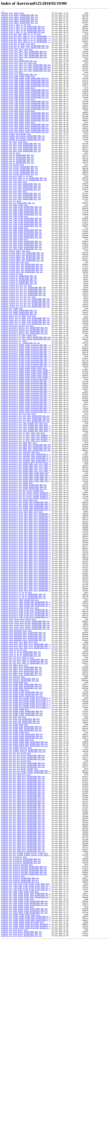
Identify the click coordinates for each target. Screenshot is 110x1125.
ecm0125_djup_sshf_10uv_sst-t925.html (19, 74)
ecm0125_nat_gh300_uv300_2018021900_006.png (22, 854)
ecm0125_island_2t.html (12, 327)
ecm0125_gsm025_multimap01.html (16, 159)
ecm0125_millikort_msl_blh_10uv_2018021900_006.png (25, 499)
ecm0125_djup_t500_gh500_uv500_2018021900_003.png (25, 108)
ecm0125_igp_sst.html (11, 239)
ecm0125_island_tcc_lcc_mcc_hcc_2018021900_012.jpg (25, 366)
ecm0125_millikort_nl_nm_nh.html (16, 709)
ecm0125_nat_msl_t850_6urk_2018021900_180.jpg (23, 996)
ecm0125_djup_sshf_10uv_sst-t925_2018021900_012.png (26, 83)
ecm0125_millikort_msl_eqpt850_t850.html (20, 541)
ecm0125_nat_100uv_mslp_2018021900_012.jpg (21, 808)
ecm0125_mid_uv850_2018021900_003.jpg (19, 373)
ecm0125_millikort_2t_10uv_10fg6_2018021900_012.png (26, 405)
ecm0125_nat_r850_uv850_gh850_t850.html (20, 1068)
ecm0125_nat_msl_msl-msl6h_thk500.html (19, 921)
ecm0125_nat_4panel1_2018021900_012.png (20, 815)
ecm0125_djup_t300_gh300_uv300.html (18, 90)
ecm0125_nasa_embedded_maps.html (16, 755)
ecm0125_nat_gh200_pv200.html (15, 826)
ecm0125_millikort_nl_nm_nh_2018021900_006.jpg (23, 713)
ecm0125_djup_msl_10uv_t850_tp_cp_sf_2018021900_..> (26, 41)
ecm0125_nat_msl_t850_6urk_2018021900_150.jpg (23, 985)
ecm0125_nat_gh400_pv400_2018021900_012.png (22, 884)
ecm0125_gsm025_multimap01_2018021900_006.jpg (23, 163)
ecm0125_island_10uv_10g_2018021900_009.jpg (22, 322)
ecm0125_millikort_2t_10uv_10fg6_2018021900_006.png (26, 403)
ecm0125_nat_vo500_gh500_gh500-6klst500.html (22, 1105)
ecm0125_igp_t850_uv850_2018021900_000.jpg (21, 274)
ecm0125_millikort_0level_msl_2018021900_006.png (24, 393)
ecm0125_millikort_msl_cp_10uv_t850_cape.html (23, 518)
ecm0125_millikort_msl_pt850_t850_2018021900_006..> (26, 605)
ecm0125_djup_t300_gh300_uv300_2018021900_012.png (25, 101)
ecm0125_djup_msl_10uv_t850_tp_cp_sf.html (21, 39)
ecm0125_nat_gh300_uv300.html (15, 849)
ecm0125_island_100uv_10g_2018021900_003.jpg (22, 304)
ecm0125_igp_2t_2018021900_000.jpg (17, 184)
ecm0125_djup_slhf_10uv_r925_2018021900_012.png (24, 67)
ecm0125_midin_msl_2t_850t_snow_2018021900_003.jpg (25, 380)
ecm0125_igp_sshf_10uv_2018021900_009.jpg (21, 235)
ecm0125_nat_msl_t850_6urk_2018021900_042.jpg (23, 944)
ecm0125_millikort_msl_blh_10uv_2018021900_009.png (25, 502)
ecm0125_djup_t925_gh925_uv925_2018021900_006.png (25, 152)
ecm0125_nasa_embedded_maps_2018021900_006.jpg (23, 762)
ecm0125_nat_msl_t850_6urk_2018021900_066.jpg (23, 953)
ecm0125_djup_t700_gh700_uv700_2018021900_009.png (25, 126)
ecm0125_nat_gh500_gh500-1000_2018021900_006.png (24, 891)
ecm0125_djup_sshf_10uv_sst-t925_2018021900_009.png (26, 80)
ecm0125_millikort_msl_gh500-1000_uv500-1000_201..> (26, 568)
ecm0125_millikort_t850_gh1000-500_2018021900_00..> (26, 720)
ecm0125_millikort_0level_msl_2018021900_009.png (24, 396)
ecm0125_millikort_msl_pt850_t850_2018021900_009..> (26, 607)
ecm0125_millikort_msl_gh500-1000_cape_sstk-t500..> (26, 555)
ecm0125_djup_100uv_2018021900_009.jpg (19, 23)
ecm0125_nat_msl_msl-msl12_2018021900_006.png (23, 907)
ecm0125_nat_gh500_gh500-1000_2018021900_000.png (24, 888)
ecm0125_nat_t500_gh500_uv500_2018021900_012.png (24, 1093)
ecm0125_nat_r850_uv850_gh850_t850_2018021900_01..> (26, 1075)
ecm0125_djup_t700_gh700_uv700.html (18, 117)
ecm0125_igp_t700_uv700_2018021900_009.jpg (21, 267)
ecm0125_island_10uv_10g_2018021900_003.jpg (22, 317)
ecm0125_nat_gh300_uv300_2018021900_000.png (22, 851)
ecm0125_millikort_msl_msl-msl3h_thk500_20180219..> (26, 589)
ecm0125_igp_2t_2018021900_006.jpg (17, 189)
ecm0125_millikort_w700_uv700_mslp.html (20, 727)
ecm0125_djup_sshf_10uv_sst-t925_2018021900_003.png (26, 76)
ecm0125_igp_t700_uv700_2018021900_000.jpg (21, 260)
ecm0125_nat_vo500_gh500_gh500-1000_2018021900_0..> (26, 1098)
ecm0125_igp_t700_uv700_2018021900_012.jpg (21, 269)
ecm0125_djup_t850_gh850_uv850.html (18, 131)
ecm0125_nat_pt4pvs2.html (13, 1049)
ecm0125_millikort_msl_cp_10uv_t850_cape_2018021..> (26, 520)
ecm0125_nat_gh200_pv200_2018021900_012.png (22, 833)
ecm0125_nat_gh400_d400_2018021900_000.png (21, 870)
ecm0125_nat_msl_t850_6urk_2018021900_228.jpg (23, 1015)
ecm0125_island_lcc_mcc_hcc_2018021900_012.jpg (23, 352)
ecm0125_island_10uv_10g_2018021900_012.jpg (22, 324)
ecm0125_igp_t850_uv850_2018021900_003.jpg (21, 276)
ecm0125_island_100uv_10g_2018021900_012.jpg (22, 311)
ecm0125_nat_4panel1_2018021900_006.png (20, 812)
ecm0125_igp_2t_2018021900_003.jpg (17, 186)
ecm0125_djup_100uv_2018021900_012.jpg (19, 25)
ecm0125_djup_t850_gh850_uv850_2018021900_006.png (25, 138)
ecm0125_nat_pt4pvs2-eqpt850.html (17, 1036)
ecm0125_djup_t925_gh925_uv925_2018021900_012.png (25, 156)
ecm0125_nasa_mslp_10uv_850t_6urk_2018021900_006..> (26, 773)
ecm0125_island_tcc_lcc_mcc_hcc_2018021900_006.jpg (25, 361)
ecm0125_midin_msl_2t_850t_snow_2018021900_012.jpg (25, 387)
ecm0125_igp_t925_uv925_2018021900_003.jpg (21, 290)
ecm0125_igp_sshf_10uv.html (14, 228)
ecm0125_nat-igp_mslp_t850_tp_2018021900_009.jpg (24, 792)
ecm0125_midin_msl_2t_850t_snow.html (18, 377)
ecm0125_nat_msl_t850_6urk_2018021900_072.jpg (23, 955)
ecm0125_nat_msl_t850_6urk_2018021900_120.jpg (23, 973)
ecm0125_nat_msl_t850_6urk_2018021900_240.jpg (23, 1019)
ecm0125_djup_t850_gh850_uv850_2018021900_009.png (25, 140)
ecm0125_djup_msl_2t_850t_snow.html (18, 50)
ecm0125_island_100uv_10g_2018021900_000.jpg (22, 301)
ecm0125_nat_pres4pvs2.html (14, 1026)
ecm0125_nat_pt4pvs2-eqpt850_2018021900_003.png (24, 1040)
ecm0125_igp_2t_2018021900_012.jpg (17, 193)
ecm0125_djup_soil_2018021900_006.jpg (19, 71)
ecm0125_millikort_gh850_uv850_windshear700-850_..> (26, 469)
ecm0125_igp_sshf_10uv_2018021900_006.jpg (21, 232)
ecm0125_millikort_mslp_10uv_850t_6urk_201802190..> (26, 614)
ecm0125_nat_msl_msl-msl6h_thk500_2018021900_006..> (26, 923)
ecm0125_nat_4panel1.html (13, 810)
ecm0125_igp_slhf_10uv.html (14, 216)
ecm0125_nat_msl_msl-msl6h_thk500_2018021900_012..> (26, 925)
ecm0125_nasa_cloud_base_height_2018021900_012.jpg (25, 752)
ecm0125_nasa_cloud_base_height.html (18, 741)
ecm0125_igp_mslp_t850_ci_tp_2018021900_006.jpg (24, 212)
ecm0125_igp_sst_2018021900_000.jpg (18, 242)
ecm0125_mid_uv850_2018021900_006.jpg (19, 375)
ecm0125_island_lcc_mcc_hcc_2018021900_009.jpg (23, 350)
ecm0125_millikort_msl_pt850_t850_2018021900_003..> (26, 603)
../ (2, 11)
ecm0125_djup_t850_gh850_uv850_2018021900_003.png (25, 136)
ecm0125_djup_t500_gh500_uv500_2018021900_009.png (25, 113)
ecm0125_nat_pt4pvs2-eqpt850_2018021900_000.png (24, 1038)
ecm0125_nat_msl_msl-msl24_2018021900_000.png (23, 914)
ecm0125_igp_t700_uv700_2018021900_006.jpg (21, 265)
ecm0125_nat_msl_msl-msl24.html (16, 911)
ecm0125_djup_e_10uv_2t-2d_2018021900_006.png (23, 32)
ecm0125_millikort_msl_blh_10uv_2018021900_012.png (25, 504)
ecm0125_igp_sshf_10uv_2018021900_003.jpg (21, 230)
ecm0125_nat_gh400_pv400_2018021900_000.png (22, 879)
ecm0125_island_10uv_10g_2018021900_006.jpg (22, 320)
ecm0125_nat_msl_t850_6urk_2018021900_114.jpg (23, 971)
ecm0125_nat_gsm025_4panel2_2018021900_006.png (23, 897)
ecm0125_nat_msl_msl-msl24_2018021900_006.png (23, 916)
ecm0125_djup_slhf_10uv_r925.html (17, 57)
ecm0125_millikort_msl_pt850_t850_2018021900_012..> (26, 610)
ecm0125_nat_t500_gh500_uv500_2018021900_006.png (24, 1091)
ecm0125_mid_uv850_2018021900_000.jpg (19, 370)
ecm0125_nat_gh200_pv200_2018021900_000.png (22, 828)
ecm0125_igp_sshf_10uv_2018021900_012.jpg (21, 237)
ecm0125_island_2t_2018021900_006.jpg (19, 334)
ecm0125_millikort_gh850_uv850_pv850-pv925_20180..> (26, 442)
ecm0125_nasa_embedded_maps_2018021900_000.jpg (23, 757)
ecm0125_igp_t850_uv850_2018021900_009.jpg (21, 281)
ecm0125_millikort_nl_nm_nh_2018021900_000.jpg (23, 711)
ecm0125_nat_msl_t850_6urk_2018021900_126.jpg (23, 976)
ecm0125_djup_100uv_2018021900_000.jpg (19, 16)
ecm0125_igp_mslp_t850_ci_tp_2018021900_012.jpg (24, 214)
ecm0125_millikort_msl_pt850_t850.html (19, 598)
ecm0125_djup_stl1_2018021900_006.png (19, 87)
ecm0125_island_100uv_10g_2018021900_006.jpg (22, 306)
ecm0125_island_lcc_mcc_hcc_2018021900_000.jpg (23, 343)
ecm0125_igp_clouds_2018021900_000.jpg (19, 198)
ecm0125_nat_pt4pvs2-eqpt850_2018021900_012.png (24, 1047)
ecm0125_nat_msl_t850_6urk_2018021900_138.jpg (23, 980)
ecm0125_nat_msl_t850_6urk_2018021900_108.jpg (23, 969)
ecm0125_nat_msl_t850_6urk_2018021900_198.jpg (23, 1003)
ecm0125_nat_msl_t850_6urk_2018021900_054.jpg (23, 948)
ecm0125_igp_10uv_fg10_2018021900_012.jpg (21, 179)
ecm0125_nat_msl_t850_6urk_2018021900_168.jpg (23, 992)
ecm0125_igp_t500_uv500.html (14, 244)
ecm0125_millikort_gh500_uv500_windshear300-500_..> (26, 414)
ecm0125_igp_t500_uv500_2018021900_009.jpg (21, 253)
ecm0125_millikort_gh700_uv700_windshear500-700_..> (26, 428)
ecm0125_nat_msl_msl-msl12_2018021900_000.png (23, 904)
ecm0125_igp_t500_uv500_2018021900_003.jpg (21, 248)
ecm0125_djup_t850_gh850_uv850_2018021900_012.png (25, 143)
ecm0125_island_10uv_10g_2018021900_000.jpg (22, 315)
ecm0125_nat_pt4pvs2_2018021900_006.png (20, 1054)
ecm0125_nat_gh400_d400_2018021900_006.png (21, 872)
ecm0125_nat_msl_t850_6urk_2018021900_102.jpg (23, 967)
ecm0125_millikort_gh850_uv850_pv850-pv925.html (24, 439)
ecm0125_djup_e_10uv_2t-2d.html (16, 27)
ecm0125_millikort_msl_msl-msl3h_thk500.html (22, 587)
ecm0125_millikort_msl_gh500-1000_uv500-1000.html (25, 566)
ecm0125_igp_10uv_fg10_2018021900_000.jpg (21, 170)
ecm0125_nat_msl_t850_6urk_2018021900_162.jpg (23, 990)
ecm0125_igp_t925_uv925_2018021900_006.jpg (21, 292)
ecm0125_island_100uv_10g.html (15, 299)
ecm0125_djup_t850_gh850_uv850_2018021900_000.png (25, 133)
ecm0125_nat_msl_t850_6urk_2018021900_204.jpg (23, 1006)
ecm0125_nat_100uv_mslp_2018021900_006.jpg (21, 803)
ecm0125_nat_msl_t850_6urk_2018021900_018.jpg (23, 934)
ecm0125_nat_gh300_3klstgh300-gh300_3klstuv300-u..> (26, 835)
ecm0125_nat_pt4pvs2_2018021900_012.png (20, 1056)
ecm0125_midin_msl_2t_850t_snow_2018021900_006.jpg (25, 382)
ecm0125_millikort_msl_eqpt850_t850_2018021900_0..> (26, 543)
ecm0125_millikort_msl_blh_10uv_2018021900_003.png (25, 497)
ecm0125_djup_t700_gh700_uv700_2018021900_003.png (25, 122)
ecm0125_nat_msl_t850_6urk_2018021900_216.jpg (23, 1010)
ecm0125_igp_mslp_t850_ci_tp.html (17, 209)
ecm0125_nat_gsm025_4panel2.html (16, 895)
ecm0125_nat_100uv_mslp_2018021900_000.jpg (21, 799)
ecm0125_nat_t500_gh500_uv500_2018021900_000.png (24, 1089)
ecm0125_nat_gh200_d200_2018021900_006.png (21, 822)
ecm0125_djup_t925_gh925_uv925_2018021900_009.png (25, 154)
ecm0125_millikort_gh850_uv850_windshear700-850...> (26, 467)
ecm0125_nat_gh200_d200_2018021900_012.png (21, 824)
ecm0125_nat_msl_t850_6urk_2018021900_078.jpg (23, 957)
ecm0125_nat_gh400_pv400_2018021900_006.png (22, 881)
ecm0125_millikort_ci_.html (14, 407)
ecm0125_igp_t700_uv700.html (14, 258)
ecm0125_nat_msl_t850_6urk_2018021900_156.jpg (23, 987)
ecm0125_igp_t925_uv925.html (14, 285)
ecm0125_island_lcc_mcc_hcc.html (16, 340)
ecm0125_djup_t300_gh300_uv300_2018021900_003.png (25, 94)
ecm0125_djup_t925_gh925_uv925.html (18, 145)
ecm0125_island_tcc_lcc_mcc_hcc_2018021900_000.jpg (25, 357)
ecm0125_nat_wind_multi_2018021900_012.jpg (21, 1121)
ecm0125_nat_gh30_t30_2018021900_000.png (20, 861)
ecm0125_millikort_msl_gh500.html (17, 578)
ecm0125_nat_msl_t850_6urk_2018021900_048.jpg (23, 946)
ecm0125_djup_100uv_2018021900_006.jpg (19, 21)
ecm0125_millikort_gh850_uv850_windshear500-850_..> (26, 456)
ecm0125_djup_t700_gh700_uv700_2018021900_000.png (25, 120)
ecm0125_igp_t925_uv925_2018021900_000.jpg (21, 288)
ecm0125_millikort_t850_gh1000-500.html (20, 718)
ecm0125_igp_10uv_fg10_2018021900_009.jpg (21, 177)
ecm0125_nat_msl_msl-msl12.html (16, 902)
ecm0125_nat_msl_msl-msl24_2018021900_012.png (23, 918)
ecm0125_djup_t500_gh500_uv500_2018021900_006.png (25, 110)
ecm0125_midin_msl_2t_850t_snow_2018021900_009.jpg (25, 384)
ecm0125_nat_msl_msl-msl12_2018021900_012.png (23, 909)
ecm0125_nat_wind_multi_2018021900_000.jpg (21, 1116)
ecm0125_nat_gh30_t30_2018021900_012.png (20, 865)
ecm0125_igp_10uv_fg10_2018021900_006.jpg (21, 175)
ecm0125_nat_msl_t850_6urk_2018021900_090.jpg (23, 962)
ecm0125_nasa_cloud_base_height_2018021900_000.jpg (25, 743)
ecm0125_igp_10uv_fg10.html (14, 168)
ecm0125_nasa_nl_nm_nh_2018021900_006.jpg (21, 782)
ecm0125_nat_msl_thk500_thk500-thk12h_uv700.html (24, 1022)
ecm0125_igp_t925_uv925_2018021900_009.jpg (21, 294)
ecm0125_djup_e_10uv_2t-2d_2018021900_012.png (23, 37)
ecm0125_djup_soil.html (12, 69)
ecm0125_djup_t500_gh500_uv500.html (18, 103)
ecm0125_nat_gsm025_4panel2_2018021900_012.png (23, 900)
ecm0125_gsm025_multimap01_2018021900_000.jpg (23, 161)
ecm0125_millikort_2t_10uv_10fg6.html (19, 400)
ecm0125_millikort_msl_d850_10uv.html (19, 529)
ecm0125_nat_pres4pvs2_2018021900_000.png (21, 1029)
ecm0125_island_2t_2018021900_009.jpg (19, 336)
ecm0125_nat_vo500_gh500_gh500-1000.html (20, 1095)
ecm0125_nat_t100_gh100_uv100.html (17, 1077)
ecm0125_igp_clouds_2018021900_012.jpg (19, 207)
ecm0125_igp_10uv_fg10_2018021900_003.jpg (21, 172)
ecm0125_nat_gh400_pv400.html (15, 877)
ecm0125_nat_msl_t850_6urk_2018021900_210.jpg (23, 1008)
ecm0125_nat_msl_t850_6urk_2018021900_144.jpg (23, 983)
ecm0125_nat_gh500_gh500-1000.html (17, 886)
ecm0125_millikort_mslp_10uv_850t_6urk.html (22, 612)
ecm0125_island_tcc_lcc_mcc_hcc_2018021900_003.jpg (25, 359)
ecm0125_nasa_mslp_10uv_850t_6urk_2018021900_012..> (26, 776)
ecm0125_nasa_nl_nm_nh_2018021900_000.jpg (21, 780)
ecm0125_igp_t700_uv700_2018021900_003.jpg (21, 262)
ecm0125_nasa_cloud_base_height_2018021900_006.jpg (25, 748)
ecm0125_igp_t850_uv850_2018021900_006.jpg (21, 278)
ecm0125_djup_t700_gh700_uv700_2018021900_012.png (25, 129)
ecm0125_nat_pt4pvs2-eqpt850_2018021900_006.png (24, 1043)
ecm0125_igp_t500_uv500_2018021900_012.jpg (21, 255)
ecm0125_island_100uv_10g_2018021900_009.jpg (22, 308)
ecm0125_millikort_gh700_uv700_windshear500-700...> (26, 426)
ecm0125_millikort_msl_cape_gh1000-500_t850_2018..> (26, 509)
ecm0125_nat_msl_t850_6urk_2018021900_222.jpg (23, 1013)
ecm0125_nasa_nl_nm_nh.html (14, 778)
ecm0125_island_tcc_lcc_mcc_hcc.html (18, 354)
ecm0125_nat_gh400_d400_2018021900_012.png (21, 874)
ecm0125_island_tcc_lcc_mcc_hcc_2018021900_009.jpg (25, 364)
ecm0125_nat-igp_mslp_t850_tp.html (17, 787)
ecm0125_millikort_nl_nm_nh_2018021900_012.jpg (23, 716)
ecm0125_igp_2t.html (10, 182)
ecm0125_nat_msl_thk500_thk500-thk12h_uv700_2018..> (26, 1024)
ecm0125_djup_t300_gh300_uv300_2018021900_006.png (25, 97)
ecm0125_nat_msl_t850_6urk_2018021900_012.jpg (23, 932)
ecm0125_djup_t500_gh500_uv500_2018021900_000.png (25, 106)
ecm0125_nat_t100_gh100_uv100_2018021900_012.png (24, 1084)
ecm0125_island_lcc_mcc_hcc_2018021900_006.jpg (23, 347)
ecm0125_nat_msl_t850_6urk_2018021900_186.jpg (23, 999)
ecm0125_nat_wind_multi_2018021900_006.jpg (21, 1118)
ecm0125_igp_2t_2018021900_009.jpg (17, 191)
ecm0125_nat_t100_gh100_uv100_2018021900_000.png (24, 1079)
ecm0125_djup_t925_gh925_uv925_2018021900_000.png (25, 147)
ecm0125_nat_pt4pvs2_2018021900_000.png (20, 1052)
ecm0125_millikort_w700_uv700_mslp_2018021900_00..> (26, 729)
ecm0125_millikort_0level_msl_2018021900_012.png (24, 398)
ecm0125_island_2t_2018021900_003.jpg (19, 331)
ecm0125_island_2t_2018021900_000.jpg (19, 329)
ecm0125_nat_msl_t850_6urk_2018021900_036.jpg (23, 941)
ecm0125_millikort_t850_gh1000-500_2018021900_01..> (26, 725)
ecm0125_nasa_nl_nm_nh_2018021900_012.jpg (21, 785)
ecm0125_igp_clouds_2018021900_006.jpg (19, 202)
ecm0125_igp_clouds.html (12, 195)
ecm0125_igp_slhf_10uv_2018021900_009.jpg (21, 223)
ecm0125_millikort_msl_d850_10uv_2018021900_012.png (26, 538)
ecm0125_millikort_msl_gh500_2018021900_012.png (24, 584)
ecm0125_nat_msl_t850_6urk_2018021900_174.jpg (23, 994)
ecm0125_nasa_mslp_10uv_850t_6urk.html (19, 769)
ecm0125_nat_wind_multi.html (14, 1114)
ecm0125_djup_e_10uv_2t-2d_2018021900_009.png (23, 34)
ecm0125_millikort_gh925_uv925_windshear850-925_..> (26, 483)
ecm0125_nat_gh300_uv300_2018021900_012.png (22, 856)
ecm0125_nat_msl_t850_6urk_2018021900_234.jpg (23, 1017)
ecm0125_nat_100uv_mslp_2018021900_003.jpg (21, 801)
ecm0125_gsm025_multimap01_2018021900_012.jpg (23, 166)
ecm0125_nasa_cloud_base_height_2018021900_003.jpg (25, 746)
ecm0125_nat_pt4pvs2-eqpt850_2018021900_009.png (24, 1045)
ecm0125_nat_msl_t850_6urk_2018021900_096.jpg (23, 964)
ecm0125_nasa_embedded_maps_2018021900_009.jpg (23, 764)
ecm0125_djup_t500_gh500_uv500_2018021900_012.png (25, 115)
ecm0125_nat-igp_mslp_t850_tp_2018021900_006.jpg (24, 789)
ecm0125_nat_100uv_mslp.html (14, 796)
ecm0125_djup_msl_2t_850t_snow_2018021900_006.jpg (25, 53)
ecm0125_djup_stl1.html (12, 85)
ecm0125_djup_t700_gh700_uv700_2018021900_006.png (25, 124)
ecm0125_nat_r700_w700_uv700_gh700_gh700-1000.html (25, 1059)
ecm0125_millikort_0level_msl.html (17, 389)
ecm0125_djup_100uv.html (12, 14)
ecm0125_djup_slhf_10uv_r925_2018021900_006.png (24, 62)
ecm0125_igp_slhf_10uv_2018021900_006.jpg (21, 221)
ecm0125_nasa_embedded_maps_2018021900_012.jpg (23, 766)
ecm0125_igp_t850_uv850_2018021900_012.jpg (21, 283)
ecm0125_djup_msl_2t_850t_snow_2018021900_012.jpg (25, 55)
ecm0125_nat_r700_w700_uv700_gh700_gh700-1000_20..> (26, 1061)
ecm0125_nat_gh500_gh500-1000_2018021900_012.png (24, 893)
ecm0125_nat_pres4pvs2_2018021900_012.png (21, 1033)
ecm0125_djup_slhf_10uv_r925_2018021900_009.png (24, 64)
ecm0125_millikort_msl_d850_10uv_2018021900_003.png (26, 532)
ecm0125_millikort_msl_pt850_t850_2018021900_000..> (26, 601)
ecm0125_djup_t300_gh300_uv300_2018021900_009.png (25, 99)
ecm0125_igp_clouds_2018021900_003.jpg (19, 200)
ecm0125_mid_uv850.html (12, 368)
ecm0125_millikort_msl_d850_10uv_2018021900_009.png (26, 536)
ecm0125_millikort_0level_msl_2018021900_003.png (24, 391)
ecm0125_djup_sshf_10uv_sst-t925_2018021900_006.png (26, 78)
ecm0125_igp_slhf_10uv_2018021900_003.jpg (21, 219)
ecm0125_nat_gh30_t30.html (13, 858)
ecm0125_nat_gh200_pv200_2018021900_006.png (22, 831)
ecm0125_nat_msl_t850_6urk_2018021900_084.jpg (23, 960)
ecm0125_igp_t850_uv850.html (14, 271)
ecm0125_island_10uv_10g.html (15, 313)
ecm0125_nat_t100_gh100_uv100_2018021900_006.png (24, 1082)
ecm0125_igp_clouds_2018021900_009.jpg (19, 205)
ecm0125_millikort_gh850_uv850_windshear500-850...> (26, 453)
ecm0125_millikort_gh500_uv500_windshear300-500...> (26, 412)
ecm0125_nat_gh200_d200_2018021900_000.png (21, 819)
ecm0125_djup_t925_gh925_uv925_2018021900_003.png (25, 149)
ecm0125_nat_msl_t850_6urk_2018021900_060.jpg (23, 950)
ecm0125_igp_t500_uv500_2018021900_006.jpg (21, 251)
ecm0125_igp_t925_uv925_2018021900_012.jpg (21, 297)
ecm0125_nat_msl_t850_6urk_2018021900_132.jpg (23, 978)
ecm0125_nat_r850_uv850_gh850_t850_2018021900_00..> (26, 1070)
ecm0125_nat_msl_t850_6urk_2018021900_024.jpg (23, 937)
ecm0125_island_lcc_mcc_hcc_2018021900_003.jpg (23, 345)
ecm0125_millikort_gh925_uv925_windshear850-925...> (26, 481)
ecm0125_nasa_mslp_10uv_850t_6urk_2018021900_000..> (26, 771)
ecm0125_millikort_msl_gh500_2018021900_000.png (24, 580)
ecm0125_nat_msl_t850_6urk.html (16, 927)
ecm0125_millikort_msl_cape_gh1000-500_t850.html (24, 506)
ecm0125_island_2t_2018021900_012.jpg (19, 338)
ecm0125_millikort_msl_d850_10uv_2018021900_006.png (26, 534)
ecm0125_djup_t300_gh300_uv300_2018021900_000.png (25, 92)
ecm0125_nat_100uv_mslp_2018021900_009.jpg (21, 805)
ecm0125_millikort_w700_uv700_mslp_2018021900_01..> (26, 739)
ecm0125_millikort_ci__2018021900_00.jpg (20, 410)
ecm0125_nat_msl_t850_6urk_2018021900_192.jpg (23, 1001)
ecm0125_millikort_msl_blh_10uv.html (18, 495)
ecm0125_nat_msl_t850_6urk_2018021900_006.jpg (23, 930)
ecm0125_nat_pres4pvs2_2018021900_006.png (21, 1031)
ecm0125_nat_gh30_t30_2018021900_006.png (20, 863)
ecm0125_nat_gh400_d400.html (14, 868)
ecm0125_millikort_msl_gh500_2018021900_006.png (24, 582)
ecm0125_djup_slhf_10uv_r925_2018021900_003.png (24, 60)
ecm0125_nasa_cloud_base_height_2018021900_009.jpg (25, 750)
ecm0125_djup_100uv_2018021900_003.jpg (19, 18)
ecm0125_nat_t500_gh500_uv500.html (17, 1086)
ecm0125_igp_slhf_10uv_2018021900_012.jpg (21, 225)
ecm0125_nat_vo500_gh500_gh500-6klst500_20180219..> (26, 1107)
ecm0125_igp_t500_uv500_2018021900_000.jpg (21, 246)
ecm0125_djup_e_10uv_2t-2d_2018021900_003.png (23, 30)
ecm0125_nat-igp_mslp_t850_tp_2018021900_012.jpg (24, 794)
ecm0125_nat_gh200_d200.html (14, 817)
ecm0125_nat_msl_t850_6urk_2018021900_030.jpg (23, 939)
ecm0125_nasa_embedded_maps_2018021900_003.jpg (23, 759)
